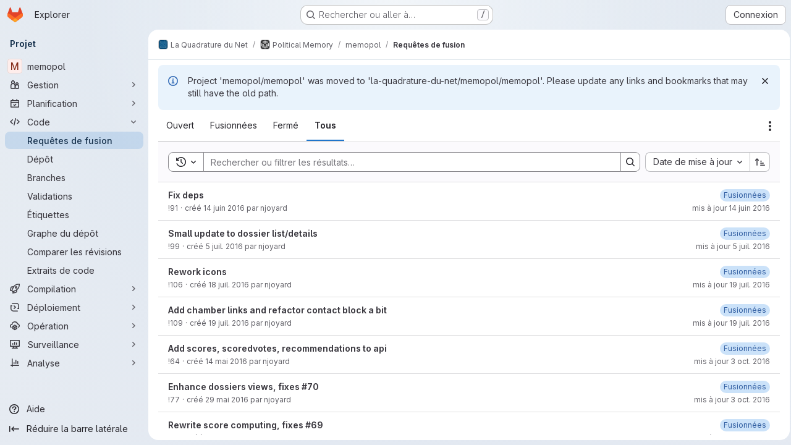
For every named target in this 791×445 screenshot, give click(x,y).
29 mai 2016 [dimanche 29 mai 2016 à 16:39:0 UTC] (226, 399)
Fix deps (186, 195)
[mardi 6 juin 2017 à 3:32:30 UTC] (741, 271)
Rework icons (197, 271)
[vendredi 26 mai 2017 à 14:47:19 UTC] (741, 195)
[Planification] (74, 103)
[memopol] (74, 66)
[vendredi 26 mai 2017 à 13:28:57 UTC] (741, 233)
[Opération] (74, 325)
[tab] (180, 125)
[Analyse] (74, 362)
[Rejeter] (761, 81)
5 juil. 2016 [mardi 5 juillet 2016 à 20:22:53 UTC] (224, 246)
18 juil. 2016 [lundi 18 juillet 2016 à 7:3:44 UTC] (228, 284)
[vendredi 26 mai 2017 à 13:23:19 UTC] (741, 424)
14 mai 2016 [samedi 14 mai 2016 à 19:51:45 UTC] (226, 361)
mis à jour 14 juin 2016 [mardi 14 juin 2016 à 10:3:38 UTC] (727, 208)
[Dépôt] (74, 158)
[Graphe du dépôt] (74, 233)
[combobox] (693, 162)
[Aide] (74, 409)
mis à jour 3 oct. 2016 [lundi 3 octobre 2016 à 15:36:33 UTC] (728, 399)
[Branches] (74, 177)
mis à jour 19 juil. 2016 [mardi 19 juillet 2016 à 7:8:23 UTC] (727, 323)
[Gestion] (74, 84)
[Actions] (766, 126)
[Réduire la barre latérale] (74, 429)
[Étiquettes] (74, 214)
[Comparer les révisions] (74, 251)
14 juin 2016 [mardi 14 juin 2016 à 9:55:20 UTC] (224, 208)
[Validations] (74, 196)
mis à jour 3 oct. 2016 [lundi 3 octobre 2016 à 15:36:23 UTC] (728, 361)
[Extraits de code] (74, 270)
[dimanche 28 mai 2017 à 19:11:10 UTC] (741, 386)
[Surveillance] (74, 344)
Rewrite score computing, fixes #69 (245, 425)
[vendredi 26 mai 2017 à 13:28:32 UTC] (741, 309)
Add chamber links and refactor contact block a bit (277, 310)
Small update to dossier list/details (243, 233)
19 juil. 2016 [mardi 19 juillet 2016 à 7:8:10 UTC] (228, 323)
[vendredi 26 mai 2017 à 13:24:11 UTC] (741, 348)
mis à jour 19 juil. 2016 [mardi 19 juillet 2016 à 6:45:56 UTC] (727, 284)
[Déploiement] (74, 307)
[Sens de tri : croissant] (756, 162)
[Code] (74, 121)
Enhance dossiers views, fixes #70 (243, 386)
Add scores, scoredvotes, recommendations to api (277, 348)
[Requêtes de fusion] (74, 140)
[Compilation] (74, 288)
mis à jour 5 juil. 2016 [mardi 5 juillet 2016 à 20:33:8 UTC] (729, 246)
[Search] (404, 162)
